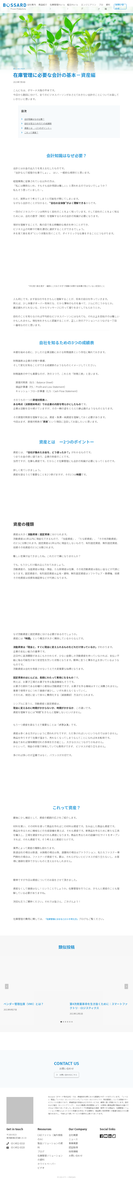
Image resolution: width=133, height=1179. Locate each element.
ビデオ (41, 1167)
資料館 (107, 6)
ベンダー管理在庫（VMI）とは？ (24, 1004)
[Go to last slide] (6, 986)
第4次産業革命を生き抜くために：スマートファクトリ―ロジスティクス (99, 1006)
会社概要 (73, 1132)
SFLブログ (22, 68)
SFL (15, 68)
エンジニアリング (88, 6)
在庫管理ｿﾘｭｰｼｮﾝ (57, 6)
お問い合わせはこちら (68, 1071)
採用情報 (73, 1150)
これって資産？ (32, 132)
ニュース (73, 1137)
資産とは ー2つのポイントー (40, 128)
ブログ (100, 6)
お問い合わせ (119, 6)
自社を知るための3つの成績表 (40, 123)
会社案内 (31, 6)
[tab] (61, 1021)
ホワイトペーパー (47, 1163)
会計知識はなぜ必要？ (36, 119)
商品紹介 (42, 6)
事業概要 (73, 1141)
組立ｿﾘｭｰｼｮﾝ (72, 6)
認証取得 (73, 1145)
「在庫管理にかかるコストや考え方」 (65, 919)
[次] (126, 986)
